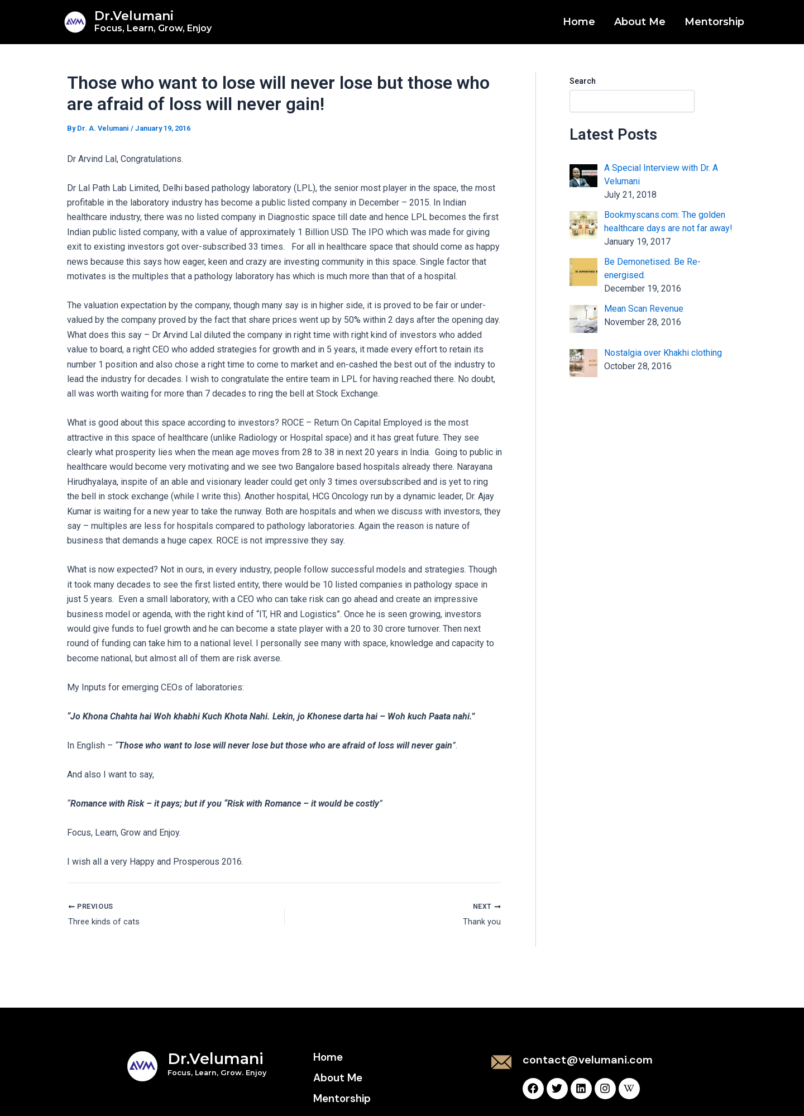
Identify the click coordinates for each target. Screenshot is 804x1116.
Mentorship (714, 22)
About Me (640, 22)
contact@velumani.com (588, 1059)
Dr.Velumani (153, 21)
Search (583, 81)
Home (579, 22)
